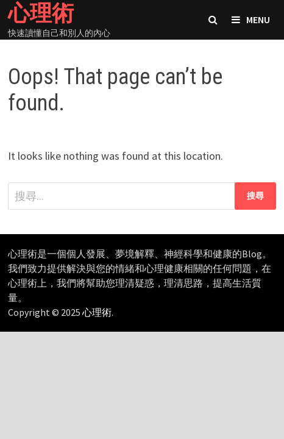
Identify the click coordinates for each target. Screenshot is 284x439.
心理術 (97, 312)
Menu (251, 19)
